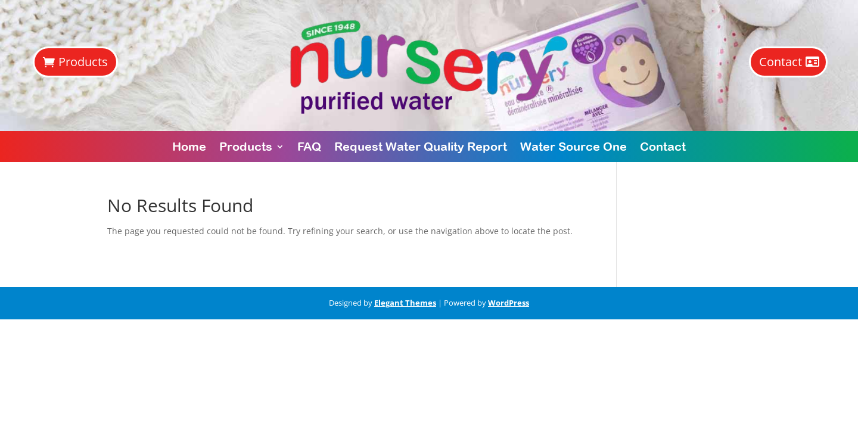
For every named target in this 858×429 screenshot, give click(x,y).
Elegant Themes (405, 302)
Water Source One (573, 146)
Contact (780, 62)
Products (83, 62)
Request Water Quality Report (420, 146)
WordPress (508, 302)
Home (189, 146)
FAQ (309, 146)
